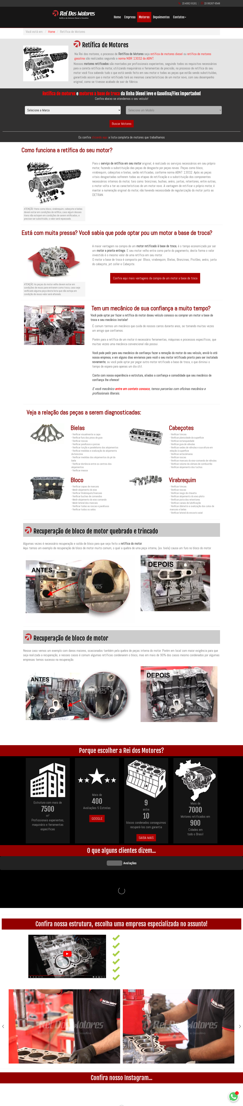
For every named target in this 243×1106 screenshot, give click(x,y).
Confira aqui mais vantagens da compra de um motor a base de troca (155, 278)
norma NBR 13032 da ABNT (136, 58)
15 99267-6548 (212, 3)
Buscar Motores (121, 123)
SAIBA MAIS (146, 837)
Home (117, 17)
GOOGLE (97, 818)
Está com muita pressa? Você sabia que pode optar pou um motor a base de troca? (116, 233)
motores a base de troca (99, 93)
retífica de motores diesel (166, 54)
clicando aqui (100, 137)
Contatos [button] (179, 17)
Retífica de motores (58, 93)
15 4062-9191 (189, 3)
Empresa (129, 17)
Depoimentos (161, 17)
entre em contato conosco (132, 389)
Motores (144, 17)
